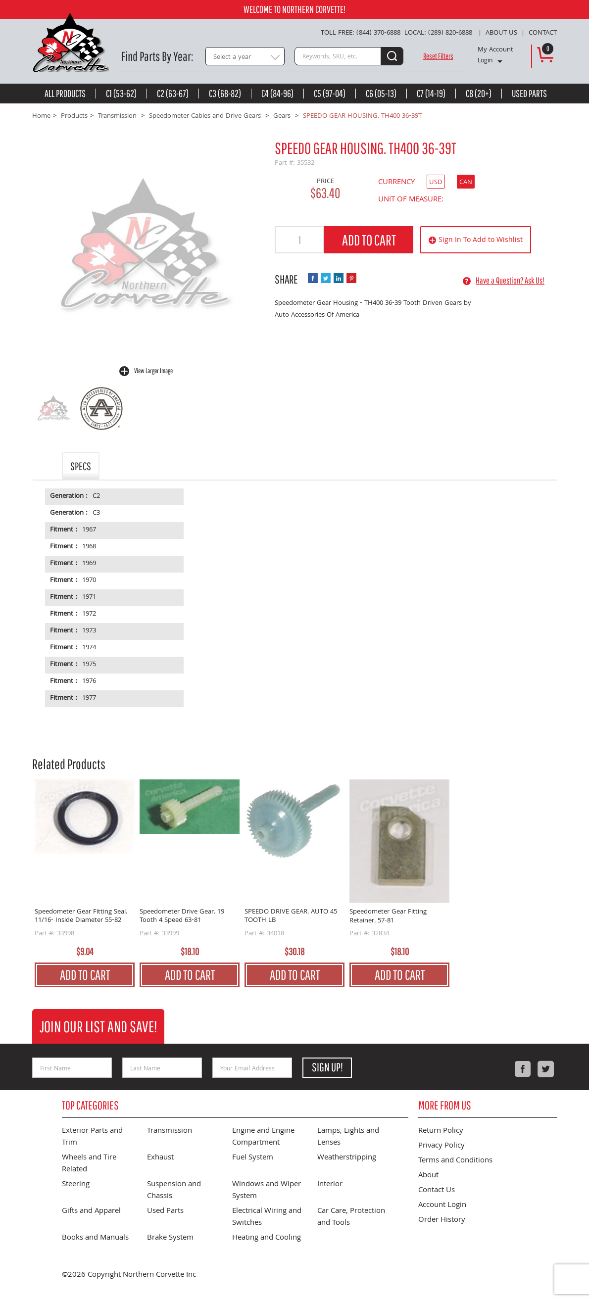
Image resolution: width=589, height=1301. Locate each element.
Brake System (170, 1238)
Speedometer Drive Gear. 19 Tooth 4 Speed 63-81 (182, 916)
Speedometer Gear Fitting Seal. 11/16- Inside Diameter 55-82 (81, 916)
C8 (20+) (478, 93)
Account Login (442, 1205)
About (428, 1175)
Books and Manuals (95, 1238)
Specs (80, 466)
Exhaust (160, 1158)
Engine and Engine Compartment (263, 1137)
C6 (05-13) (381, 93)
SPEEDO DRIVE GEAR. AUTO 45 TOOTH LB (291, 916)
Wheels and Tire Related (89, 1164)
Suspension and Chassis (174, 1190)
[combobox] (245, 56)
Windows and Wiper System (266, 1190)
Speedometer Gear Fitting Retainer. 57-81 (388, 916)
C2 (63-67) (173, 93)
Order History (441, 1220)
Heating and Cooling (266, 1238)
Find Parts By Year (156, 55)
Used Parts (529, 93)
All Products (65, 93)
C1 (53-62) (121, 93)
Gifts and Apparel (91, 1211)
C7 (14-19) (431, 93)
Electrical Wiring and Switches (266, 1217)
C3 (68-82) (225, 93)
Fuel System (252, 1158)
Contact (543, 33)
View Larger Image (153, 371)
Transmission (169, 1131)
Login (485, 61)
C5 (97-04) (329, 93)
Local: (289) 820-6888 (438, 33)
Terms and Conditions (455, 1161)
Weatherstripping (346, 1158)
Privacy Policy (441, 1146)
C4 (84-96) (277, 93)
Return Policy (440, 1131)
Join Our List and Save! (98, 1026)
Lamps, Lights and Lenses (348, 1137)
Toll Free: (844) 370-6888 (360, 33)
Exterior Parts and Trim (92, 1137)
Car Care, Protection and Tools (351, 1217)
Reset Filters (438, 55)
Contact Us (436, 1190)
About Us (501, 33)
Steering (76, 1184)
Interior (330, 1184)
